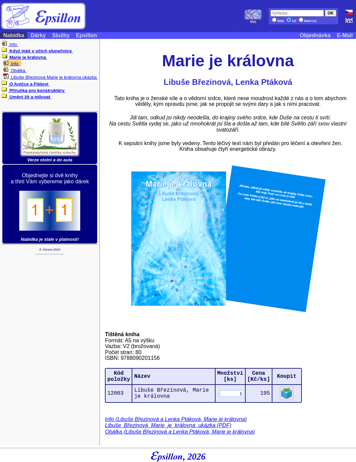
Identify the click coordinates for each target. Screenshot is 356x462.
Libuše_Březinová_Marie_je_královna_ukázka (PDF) (168, 425)
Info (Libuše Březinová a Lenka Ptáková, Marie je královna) (176, 419)
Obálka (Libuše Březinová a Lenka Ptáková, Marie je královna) (180, 432)
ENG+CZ (308, 21)
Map (253, 20)
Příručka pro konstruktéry (34, 90)
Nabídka (14, 35)
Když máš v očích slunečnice (37, 50)
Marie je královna (24, 57)
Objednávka (315, 35)
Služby (61, 35)
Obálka (14, 70)
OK (331, 13)
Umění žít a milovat (26, 96)
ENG (278, 21)
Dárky (38, 35)
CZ (291, 21)
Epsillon (86, 35)
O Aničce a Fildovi (25, 84)
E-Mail (344, 35)
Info (10, 44)
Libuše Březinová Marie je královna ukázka (50, 77)
